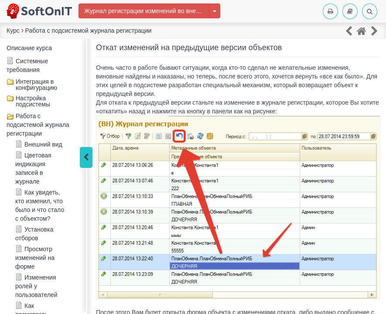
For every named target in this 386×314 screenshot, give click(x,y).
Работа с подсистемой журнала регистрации (38, 125)
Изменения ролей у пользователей (36, 286)
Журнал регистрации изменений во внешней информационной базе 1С (146, 10)
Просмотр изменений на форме (35, 258)
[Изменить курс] (214, 10)
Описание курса (29, 47)
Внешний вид (43, 144)
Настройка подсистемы (33, 101)
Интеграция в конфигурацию (36, 84)
